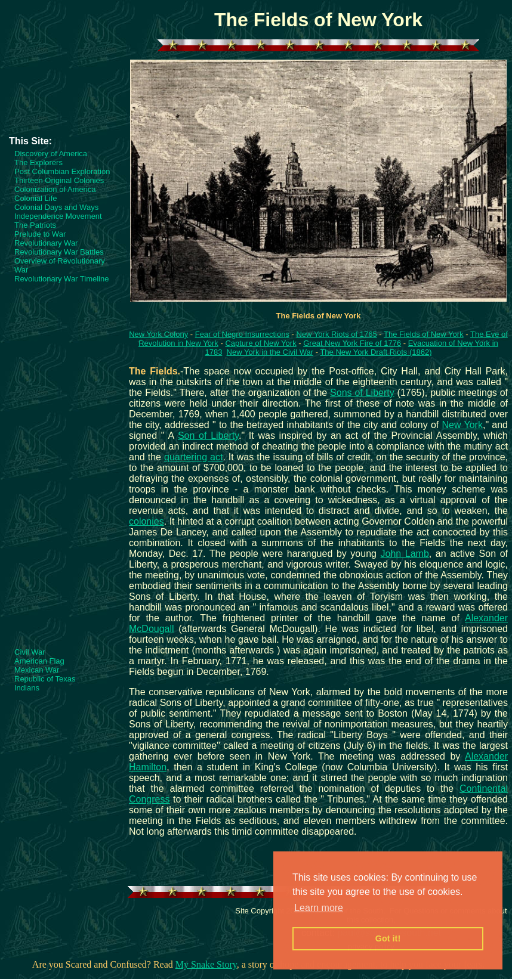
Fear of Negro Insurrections (242, 334)
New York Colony (158, 334)
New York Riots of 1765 (337, 334)
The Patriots (35, 225)
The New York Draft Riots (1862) (375, 352)
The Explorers (38, 162)
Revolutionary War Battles (59, 251)
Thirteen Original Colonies (59, 180)
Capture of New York (260, 343)
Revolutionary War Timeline (61, 278)
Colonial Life (35, 198)
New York (462, 425)
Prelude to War (40, 234)
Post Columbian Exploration (62, 171)
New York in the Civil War (270, 352)
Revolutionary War (46, 242)
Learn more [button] (318, 908)
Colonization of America (55, 189)
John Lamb (405, 554)
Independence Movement (58, 216)
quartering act (193, 457)
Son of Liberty (208, 435)
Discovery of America (50, 153)
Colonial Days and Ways (56, 207)
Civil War (29, 651)
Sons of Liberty (362, 393)
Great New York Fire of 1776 (352, 343)
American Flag (39, 660)
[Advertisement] (56, 99)
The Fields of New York (424, 334)
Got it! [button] (387, 938)
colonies (146, 521)
